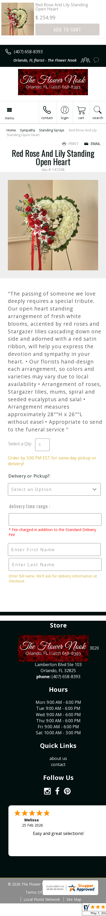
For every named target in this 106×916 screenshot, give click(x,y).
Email (92, 143)
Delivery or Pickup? (29, 476)
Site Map (73, 899)
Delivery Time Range (28, 506)
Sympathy (27, 130)
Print (70, 143)
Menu (9, 118)
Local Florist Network (42, 899)
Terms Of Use (37, 892)
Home (11, 130)
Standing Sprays (51, 130)
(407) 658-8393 (28, 52)
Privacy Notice (68, 892)
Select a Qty (19, 444)
